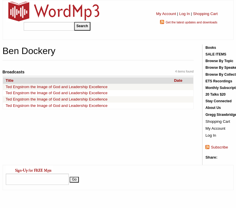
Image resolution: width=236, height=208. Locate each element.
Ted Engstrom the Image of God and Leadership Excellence (57, 87)
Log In (184, 14)
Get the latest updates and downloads (191, 22)
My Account (166, 14)
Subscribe (219, 147)
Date (178, 80)
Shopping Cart (205, 14)
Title (10, 80)
